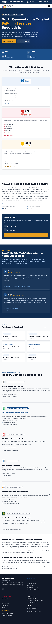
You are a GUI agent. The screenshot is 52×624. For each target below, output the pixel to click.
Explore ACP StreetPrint (10, 135)
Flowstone (4, 607)
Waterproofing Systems (7, 615)
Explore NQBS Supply (9, 166)
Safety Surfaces (5, 603)
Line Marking (4, 601)
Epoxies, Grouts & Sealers (7, 613)
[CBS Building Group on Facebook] (3, 589)
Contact (48, 622)
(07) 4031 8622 (10, 310)
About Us (44, 622)
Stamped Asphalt (5, 598)
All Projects (47, 328)
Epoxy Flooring (30, 581)
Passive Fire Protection (32, 592)
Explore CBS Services (9, 103)
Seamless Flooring (31, 583)
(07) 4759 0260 (27, 286)
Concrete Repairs (31, 585)
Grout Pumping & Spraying (33, 589)
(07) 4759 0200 (13, 286)
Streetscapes (5, 605)
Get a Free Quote (8, 41)
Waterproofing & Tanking (32, 587)
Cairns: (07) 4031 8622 (29, 2)
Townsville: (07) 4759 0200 (43, 2)
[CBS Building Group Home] (7, 6)
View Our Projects (24, 41)
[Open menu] (49, 6)
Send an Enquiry (26, 235)
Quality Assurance (38, 622)
